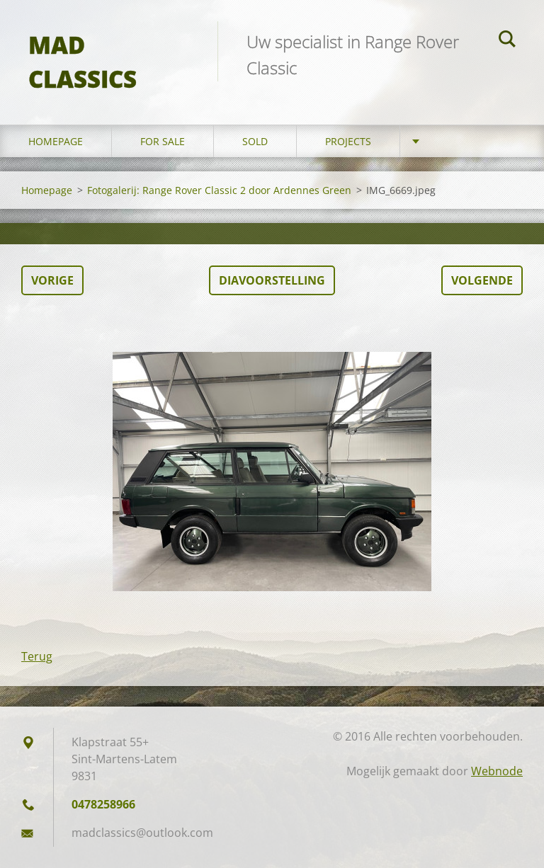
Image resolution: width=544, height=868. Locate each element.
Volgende (482, 280)
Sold (255, 141)
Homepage (55, 141)
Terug (36, 656)
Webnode (497, 771)
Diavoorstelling (272, 280)
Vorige (52, 280)
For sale (162, 141)
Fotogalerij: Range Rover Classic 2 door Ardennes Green (219, 190)
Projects (348, 141)
